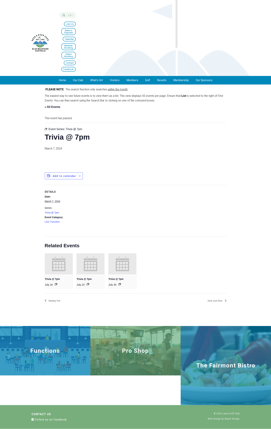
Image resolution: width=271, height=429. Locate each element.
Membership (181, 30)
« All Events (52, 106)
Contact (218, 18)
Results (161, 30)
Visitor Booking (201, 18)
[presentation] (59, 264)
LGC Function (52, 221)
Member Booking (179, 18)
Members (132, 30)
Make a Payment (144, 18)
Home (62, 30)
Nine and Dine (214, 300)
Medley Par (55, 300)
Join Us (126, 18)
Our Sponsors (204, 30)
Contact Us (41, 414)
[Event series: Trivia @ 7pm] (56, 284)
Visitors (114, 30)
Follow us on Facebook (49, 419)
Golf (147, 30)
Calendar (161, 18)
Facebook (232, 18)
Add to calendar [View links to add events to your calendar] (64, 176)
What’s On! (96, 30)
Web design (214, 419)
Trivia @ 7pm (52, 212)
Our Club (78, 30)
